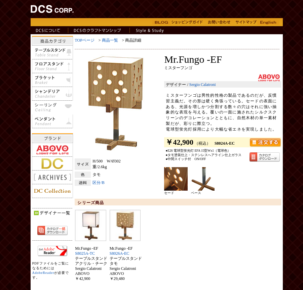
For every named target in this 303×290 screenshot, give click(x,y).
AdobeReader (43, 273)
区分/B (98, 182)
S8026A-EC (119, 253)
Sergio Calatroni (202, 84)
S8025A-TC (85, 253)
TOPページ (84, 40)
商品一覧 (110, 40)
